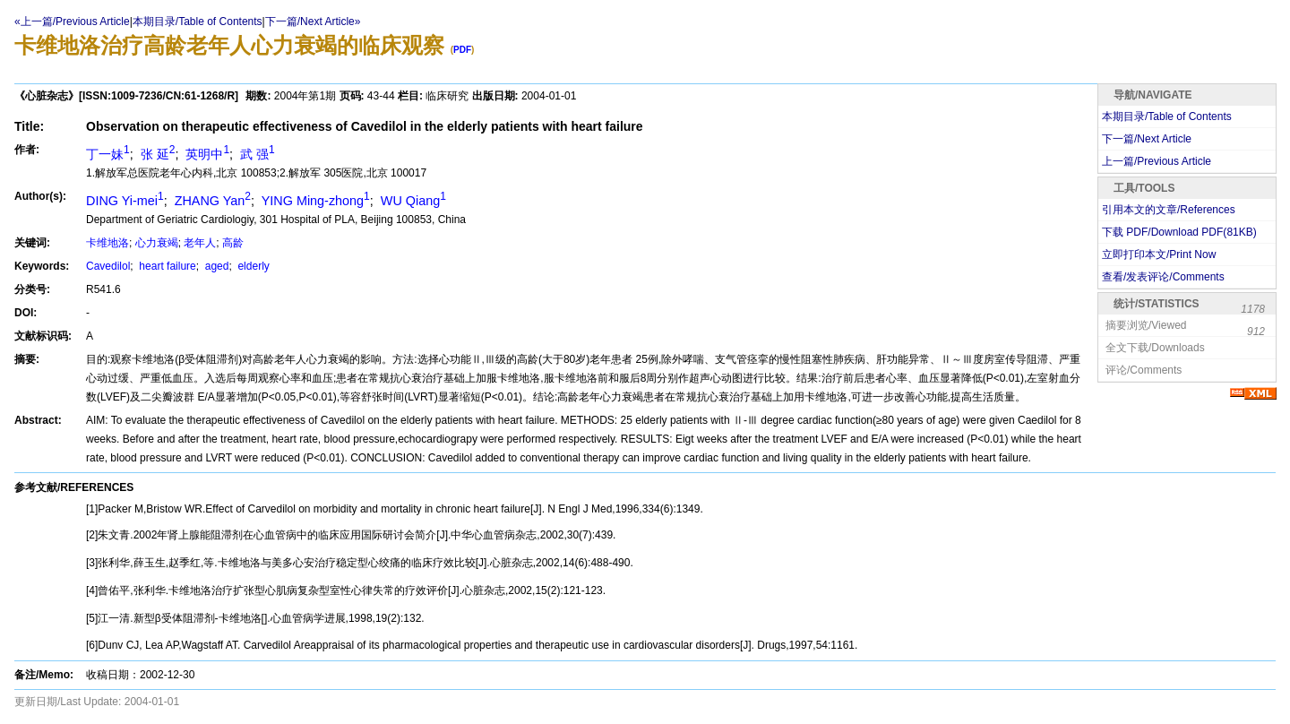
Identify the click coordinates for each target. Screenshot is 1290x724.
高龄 (233, 243)
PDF (462, 50)
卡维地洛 (107, 243)
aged (215, 266)
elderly (252, 266)
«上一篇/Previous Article (72, 21)
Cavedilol (108, 266)
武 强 (255, 154)
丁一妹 (108, 154)
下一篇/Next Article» (313, 21)
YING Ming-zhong (314, 201)
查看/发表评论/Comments (1163, 277)
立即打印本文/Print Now (1159, 254)
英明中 (205, 154)
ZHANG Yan (211, 201)
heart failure (166, 266)
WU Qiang (411, 201)
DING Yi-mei (125, 201)
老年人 (200, 243)
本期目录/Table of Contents (197, 21)
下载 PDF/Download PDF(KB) (1179, 232)
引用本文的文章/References (1168, 209)
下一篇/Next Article (1146, 139)
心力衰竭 (156, 243)
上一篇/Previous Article (1156, 161)
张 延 (156, 154)
